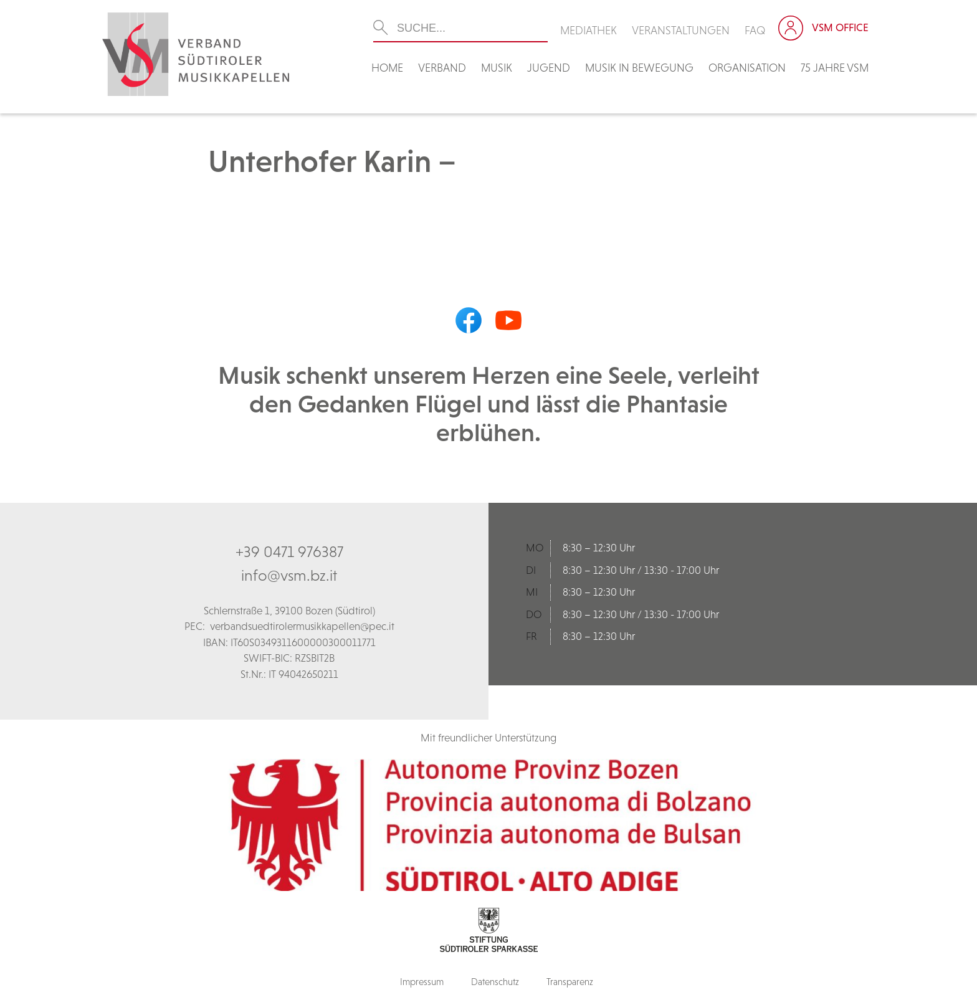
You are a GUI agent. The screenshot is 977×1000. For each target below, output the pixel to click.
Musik (496, 67)
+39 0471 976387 (289, 551)
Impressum (422, 981)
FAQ (755, 30)
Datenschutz (495, 981)
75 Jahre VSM (835, 67)
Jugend (548, 67)
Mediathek (588, 30)
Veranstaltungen (681, 30)
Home (387, 67)
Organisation (747, 67)
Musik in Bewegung (639, 67)
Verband (442, 67)
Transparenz (569, 981)
